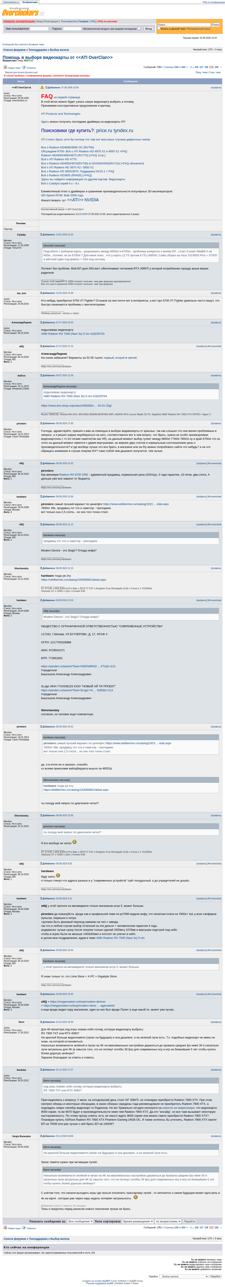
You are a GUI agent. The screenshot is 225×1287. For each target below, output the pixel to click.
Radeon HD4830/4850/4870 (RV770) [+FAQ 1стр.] (73, 155)
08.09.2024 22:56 (58, 815)
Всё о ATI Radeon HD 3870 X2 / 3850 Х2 (67, 167)
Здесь (45, 121)
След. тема (214, 72)
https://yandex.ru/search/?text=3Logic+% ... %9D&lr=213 (77, 690)
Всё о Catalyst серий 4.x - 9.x (60, 183)
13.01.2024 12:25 (58, 234)
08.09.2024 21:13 (58, 524)
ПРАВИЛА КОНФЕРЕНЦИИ (19, 21)
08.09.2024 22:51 (58, 726)
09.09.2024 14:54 (58, 950)
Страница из (174, 67)
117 (201, 67)
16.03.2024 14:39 (58, 293)
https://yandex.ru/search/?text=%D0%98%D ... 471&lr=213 (78, 666)
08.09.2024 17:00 (58, 423)
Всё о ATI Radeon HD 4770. (59, 159)
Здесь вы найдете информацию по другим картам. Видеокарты (83, 179)
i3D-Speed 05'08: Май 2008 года (62, 195)
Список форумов (14, 49)
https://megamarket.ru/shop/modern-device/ (77, 1001)
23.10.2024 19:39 (58, 1022)
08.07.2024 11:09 (58, 375)
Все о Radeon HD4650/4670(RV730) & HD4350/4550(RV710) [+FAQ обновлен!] (92, 163)
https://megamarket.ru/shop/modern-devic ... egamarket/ (79, 1005)
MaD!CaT (28, 60)
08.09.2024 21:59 (58, 600)
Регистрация (51, 21)
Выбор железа (59, 49)
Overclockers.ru (11, 2)
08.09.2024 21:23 (58, 568)
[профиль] (216, 87)
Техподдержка (38, 49)
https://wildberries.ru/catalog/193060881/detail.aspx (73, 579)
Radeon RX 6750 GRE (73, 474)
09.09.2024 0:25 (57, 863)
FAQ (93, 21)
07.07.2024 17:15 (58, 346)
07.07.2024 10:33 (58, 322)
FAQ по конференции (214, 2)
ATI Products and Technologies (60, 113)
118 (206, 67)
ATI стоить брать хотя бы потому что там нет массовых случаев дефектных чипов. (96, 139)
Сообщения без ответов (14, 44)
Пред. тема (201, 72)
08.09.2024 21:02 (58, 463)
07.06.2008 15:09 (63, 87)
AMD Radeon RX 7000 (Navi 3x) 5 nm (120, 938)
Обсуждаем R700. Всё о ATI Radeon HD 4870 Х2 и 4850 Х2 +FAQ (84, 151)
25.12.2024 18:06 (58, 1136)
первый (109, 357)
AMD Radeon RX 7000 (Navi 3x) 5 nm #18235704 (73, 333)
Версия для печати (15, 72)
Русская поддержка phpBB (99, 1283)
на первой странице (60, 97)
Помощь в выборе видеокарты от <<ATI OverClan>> (58, 57)
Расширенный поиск (198, 28)
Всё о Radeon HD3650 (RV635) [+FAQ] (66, 175)
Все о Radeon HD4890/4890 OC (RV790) (67, 147)
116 (196, 67)
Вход (39, 21)
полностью (31, 72)
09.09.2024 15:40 (58, 994)
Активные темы (36, 44)
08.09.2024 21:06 (58, 496)
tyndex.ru (123, 130)
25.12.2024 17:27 (58, 1070)
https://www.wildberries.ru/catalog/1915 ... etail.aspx (136, 504)
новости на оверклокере (178, 1107)
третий (132, 357)
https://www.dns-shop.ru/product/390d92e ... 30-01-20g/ (76, 405)
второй (120, 357)
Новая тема (14, 68)
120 (216, 67)
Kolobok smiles (122, 1283)
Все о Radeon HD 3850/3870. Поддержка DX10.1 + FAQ (77, 171)
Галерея (83, 21)
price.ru (104, 130)
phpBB (105, 1281)
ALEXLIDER (82, 214)
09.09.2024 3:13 (57, 898)
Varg (20, 60)
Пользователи (69, 21)
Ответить (31, 68)
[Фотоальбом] (214, 346)
